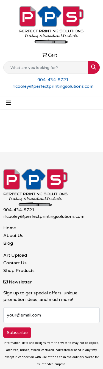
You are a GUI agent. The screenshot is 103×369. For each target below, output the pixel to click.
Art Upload (15, 255)
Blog (8, 243)
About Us (13, 235)
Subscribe (17, 332)
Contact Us (15, 263)
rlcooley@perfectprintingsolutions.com (52, 86)
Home (9, 228)
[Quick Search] (45, 67)
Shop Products (19, 270)
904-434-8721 (53, 80)
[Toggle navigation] (8, 103)
